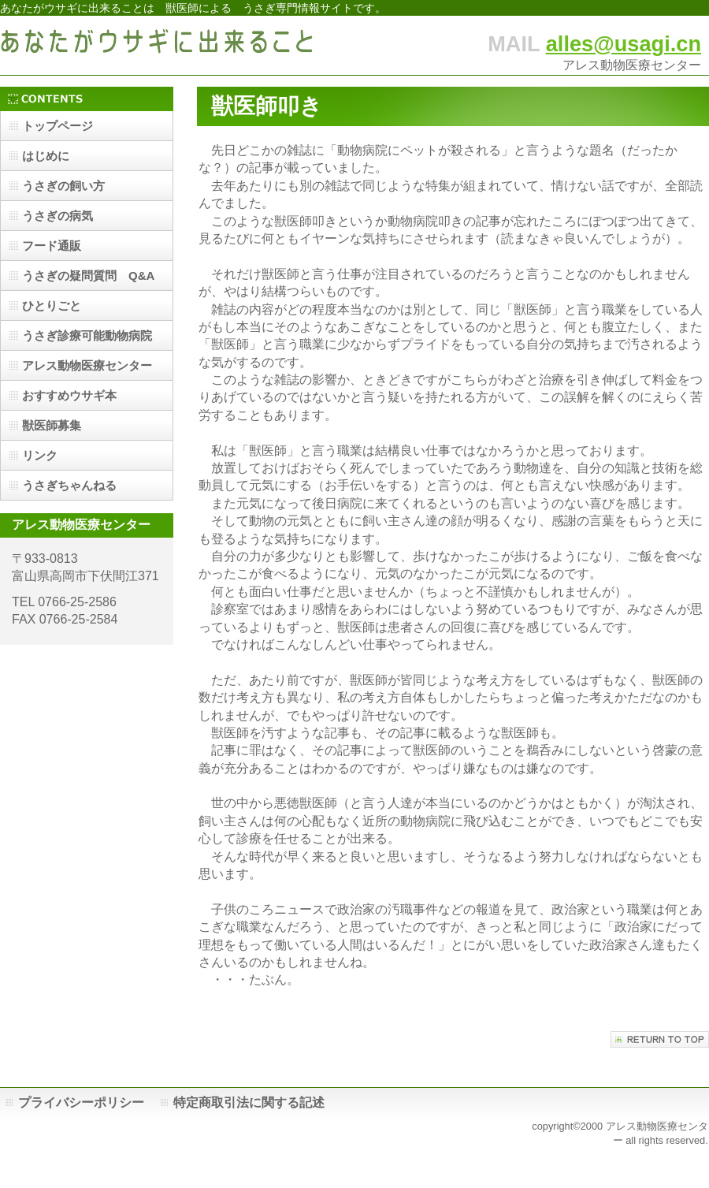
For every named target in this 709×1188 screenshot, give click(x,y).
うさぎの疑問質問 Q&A (88, 275)
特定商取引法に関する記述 (249, 1102)
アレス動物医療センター (87, 365)
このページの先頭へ (660, 1039)
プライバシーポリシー (81, 1102)
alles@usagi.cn (623, 44)
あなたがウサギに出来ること (157, 45)
